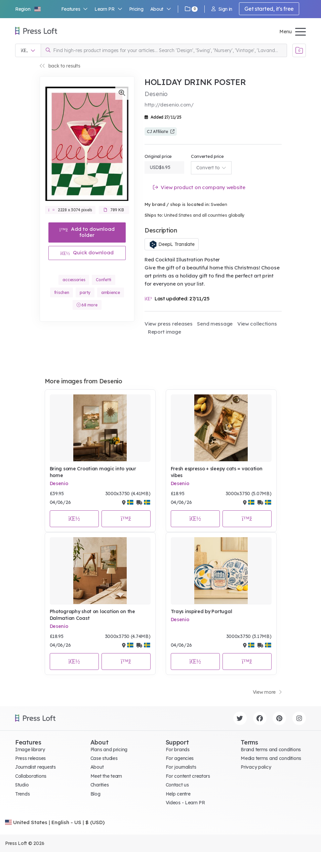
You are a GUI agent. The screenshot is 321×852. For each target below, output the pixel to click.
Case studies (104, 758)
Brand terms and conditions (271, 750)
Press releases (30, 758)
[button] (28, 9)
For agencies (180, 758)
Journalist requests (35, 767)
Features (74, 9)
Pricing (136, 9)
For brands (178, 750)
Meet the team (106, 776)
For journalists (181, 767)
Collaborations (30, 776)
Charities (99, 785)
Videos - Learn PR (185, 803)
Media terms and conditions (271, 758)
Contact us (177, 785)
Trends (22, 794)
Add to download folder (87, 232)
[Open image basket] (299, 50)
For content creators (188, 776)
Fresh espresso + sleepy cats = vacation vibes (217, 472)
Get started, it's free (269, 8)
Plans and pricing (108, 750)
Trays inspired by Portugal (201, 611)
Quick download (87, 252)
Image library (30, 750)
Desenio (59, 483)
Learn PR (108, 9)
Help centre (178, 794)
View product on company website (199, 187)
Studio (22, 785)
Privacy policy (256, 767)
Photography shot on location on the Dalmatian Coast (92, 614)
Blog (95, 794)
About (160, 9)
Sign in (221, 9)
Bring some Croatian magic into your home (93, 472)
